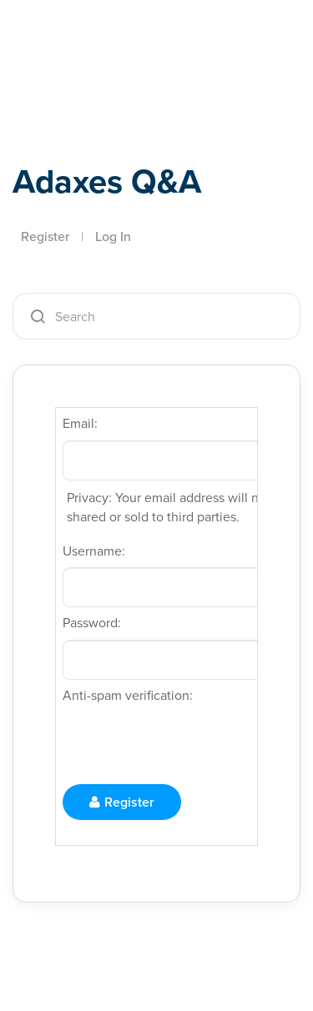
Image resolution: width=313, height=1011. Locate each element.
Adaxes (91, 36)
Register (45, 236)
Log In (113, 236)
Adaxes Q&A (107, 181)
